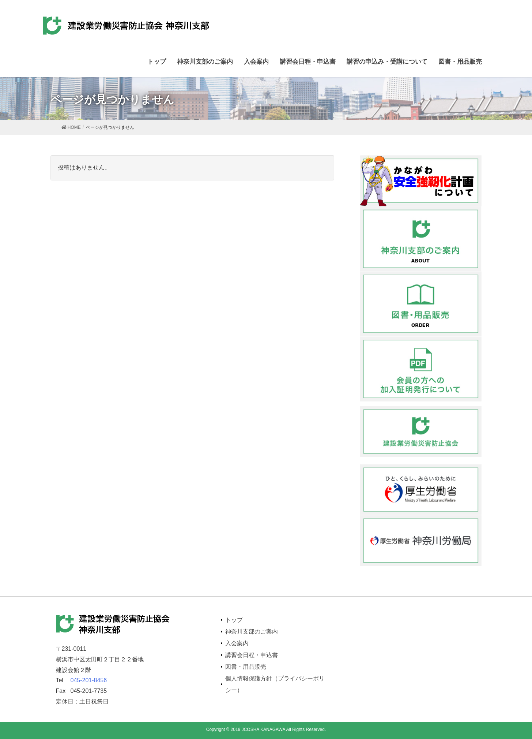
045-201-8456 (89, 680)
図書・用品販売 (245, 667)
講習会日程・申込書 (251, 655)
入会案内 (237, 643)
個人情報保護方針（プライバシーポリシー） (275, 684)
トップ (234, 620)
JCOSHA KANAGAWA (263, 729)
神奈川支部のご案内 (251, 631)
